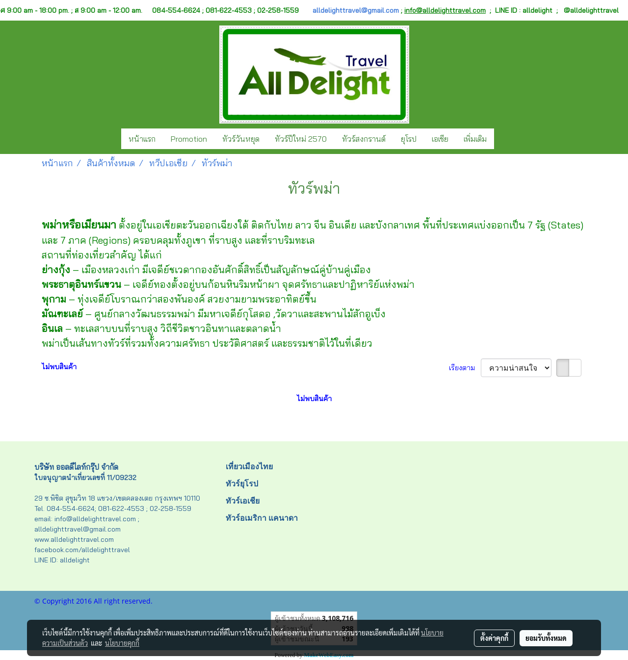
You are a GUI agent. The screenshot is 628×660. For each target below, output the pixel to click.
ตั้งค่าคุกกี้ (494, 638)
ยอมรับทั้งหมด (546, 638)
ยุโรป (409, 139)
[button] (503, 139)
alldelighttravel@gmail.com (356, 10)
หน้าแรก (142, 139)
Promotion (189, 139)
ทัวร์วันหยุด (241, 139)
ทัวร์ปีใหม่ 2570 (301, 139)
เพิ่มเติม (475, 139)
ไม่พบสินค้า (59, 366)
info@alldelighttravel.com (445, 10)
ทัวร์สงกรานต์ (364, 139)
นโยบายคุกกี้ (122, 642)
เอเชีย (440, 139)
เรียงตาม (465, 367)
